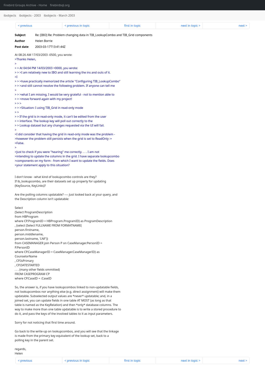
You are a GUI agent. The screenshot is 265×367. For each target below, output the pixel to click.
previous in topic (78, 26)
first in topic (132, 26)
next (242, 26)
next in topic (189, 26)
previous (26, 26)
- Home (25, 5)
